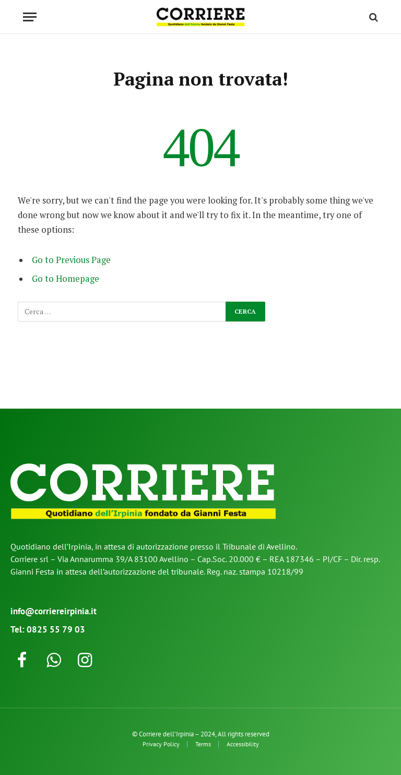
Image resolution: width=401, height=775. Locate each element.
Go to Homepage (65, 278)
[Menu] (30, 17)
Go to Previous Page (71, 260)
